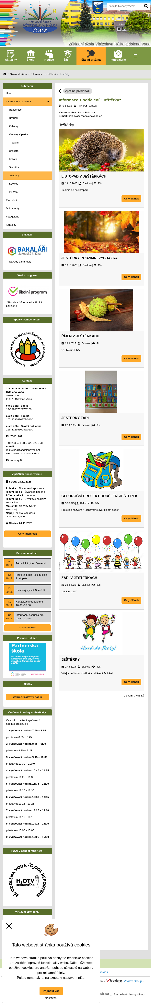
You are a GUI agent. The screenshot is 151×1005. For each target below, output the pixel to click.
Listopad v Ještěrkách (84, 176)
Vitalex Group (133, 981)
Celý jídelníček (27, 533)
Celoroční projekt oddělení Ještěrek (100, 496)
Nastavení (51, 998)
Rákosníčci (15, 109)
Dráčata (13, 150)
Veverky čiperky (18, 134)
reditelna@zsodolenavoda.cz (23, 449)
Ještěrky (71, 659)
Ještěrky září (75, 418)
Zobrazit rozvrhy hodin (27, 697)
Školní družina (18, 74)
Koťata (13, 159)
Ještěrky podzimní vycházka (90, 258)
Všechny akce (27, 627)
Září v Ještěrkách (79, 578)
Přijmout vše (51, 990)
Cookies (102, 972)
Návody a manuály (20, 261)
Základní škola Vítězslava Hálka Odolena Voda (109, 43)
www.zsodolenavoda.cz (27, 453)
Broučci (13, 117)
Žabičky (13, 126)
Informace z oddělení (43, 74)
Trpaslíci (14, 142)
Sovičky (13, 183)
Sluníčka (14, 167)
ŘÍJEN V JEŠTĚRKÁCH (80, 336)
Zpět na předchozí (77, 91)
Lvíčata (13, 191)
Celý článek (131, 198)
